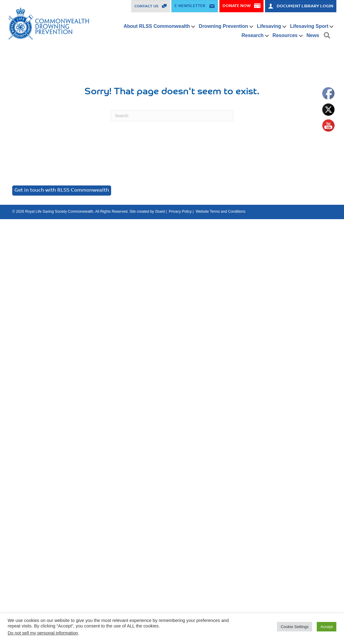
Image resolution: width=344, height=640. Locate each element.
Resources (284, 35)
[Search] (172, 115)
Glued (160, 211)
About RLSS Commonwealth (157, 26)
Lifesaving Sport (309, 26)
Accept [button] (326, 626)
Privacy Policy (180, 211)
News (312, 35)
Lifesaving (269, 26)
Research (252, 35)
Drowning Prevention (223, 26)
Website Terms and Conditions (220, 211)
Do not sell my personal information (43, 633)
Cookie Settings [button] (294, 626)
